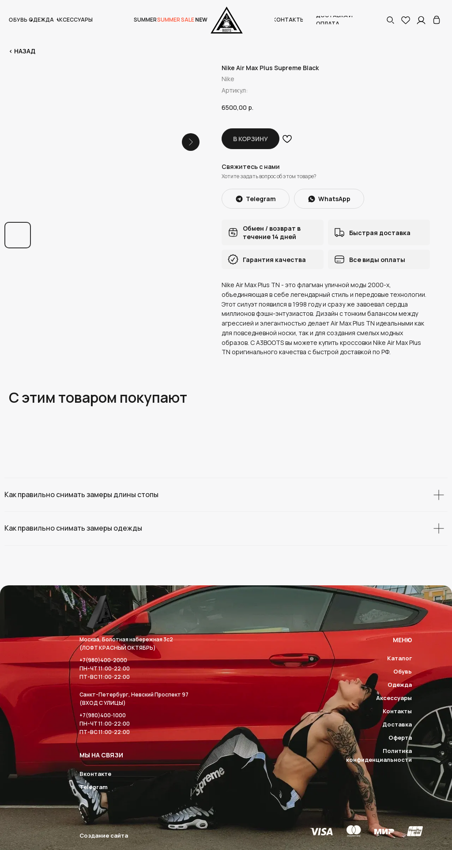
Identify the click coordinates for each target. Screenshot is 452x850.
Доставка (397, 724)
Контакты (397, 711)
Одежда (400, 685)
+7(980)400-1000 (102, 715)
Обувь (402, 671)
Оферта (400, 737)
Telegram (93, 787)
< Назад (22, 51)
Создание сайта (103, 835)
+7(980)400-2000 (103, 660)
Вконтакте (95, 774)
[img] (436, 19)
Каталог (399, 658)
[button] (390, 19)
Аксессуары (394, 698)
